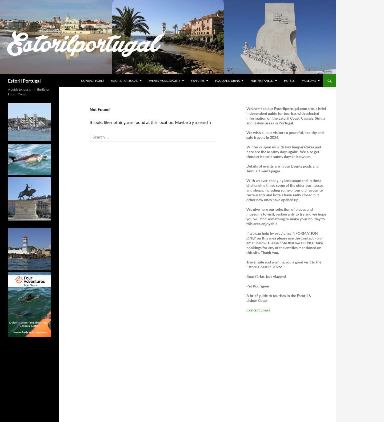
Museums (309, 80)
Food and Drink (227, 80)
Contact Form (92, 80)
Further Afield (261, 80)
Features (198, 80)
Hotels (289, 80)
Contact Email (258, 310)
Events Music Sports (164, 80)
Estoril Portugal (24, 81)
